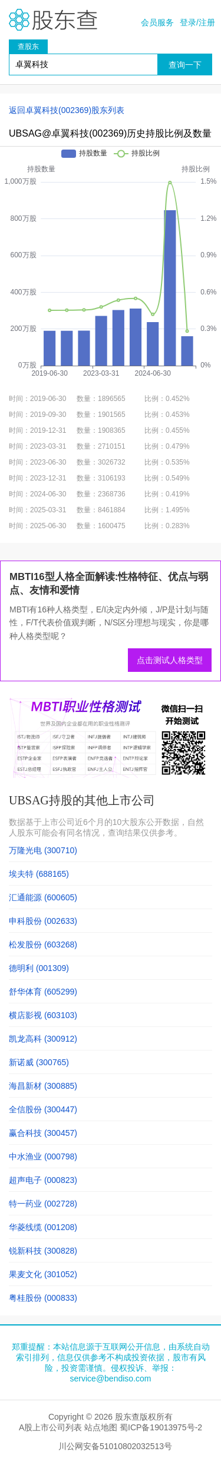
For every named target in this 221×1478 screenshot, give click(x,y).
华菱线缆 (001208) (43, 1227)
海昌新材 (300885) (43, 1086)
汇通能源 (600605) (43, 897)
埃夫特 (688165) (39, 874)
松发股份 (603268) (43, 944)
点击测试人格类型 (170, 660)
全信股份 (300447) (43, 1109)
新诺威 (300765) (39, 1062)
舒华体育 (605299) (43, 991)
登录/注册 (197, 22)
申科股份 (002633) (43, 921)
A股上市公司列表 (50, 1427)
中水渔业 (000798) (43, 1156)
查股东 (28, 46)
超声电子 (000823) (43, 1180)
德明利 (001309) (39, 968)
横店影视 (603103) (43, 1015)
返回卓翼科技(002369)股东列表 (66, 110)
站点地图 (100, 1427)
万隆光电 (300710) (43, 850)
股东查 (53, 20)
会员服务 (157, 22)
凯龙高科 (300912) (43, 1038)
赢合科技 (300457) (43, 1133)
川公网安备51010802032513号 (115, 1446)
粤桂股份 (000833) (43, 1298)
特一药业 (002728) (43, 1203)
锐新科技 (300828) (43, 1250)
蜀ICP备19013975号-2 (161, 1427)
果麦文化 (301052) (43, 1274)
